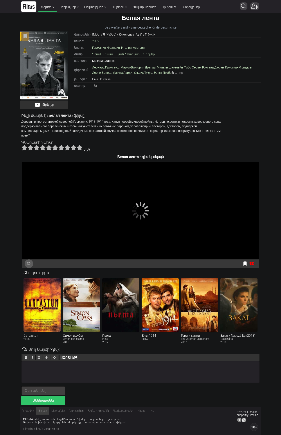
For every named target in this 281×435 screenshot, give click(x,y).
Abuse (141, 410)
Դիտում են (169, 7)
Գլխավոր (28, 410)
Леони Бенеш (101, 72)
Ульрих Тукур (143, 72)
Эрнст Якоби (162, 72)
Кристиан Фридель (238, 67)
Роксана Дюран (213, 67)
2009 (95, 41)
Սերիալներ (69, 7)
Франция (113, 47)
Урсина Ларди (122, 72)
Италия (126, 47)
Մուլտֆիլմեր (95, 7)
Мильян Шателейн (170, 67)
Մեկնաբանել (43, 400)
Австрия (139, 47)
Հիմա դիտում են (98, 410)
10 (80, 147)
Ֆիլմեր (47, 7)
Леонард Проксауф (105, 67)
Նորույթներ (191, 7)
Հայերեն (119, 7)
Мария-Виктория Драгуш (138, 67)
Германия (99, 47)
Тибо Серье (192, 67)
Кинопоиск (126, 34)
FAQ (152, 410)
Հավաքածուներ (144, 7)
